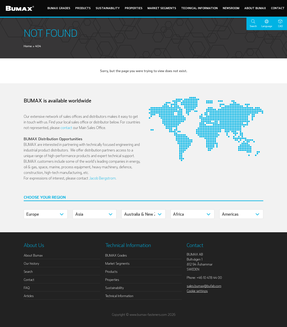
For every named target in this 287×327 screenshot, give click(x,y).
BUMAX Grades (58, 8)
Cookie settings (197, 291)
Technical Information (199, 8)
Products (83, 8)
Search (28, 271)
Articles (29, 296)
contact (66, 127)
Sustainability (108, 8)
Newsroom (231, 8)
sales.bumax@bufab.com (204, 286)
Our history (31, 263)
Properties (133, 8)
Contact (278, 8)
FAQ (27, 288)
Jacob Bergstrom (102, 178)
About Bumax (255, 8)
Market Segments (161, 8)
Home (28, 46)
